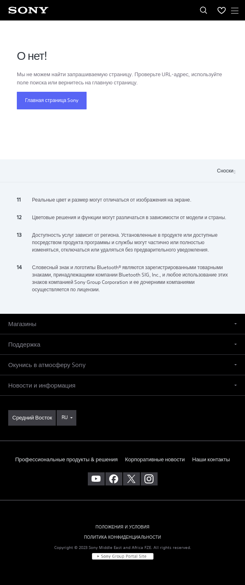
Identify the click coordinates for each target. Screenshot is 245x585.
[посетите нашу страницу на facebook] (113, 478)
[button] (122, 324)
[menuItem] (222, 10)
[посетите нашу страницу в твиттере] (131, 478)
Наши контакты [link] (211, 459)
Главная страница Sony (51, 100)
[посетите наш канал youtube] (96, 478)
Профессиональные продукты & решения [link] (66, 459)
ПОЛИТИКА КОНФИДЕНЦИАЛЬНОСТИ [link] (122, 537)
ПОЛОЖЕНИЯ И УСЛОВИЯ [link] (122, 527)
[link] (32, 418)
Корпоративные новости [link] (155, 459)
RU (65, 417)
